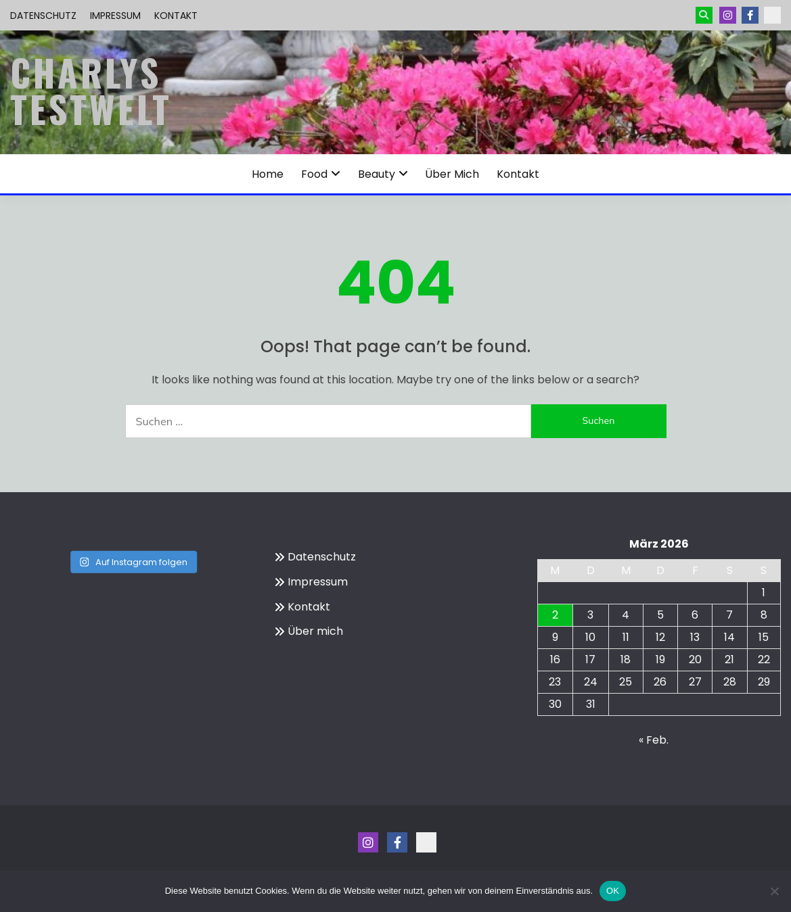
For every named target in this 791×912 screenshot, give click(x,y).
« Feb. (654, 740)
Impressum (115, 15)
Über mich (452, 174)
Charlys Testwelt (91, 90)
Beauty (376, 174)
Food (314, 174)
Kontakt (176, 15)
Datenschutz (43, 15)
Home (268, 174)
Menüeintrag (750, 15)
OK (612, 891)
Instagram (727, 15)
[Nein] (774, 891)
